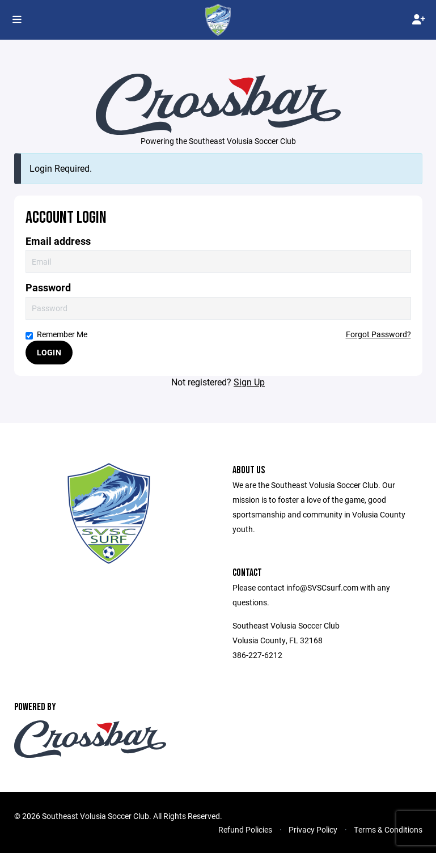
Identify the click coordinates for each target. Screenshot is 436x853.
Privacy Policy (313, 829)
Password (48, 287)
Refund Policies (245, 829)
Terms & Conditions (388, 829)
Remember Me (56, 334)
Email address (58, 241)
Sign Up (249, 382)
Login (49, 352)
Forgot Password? (378, 334)
